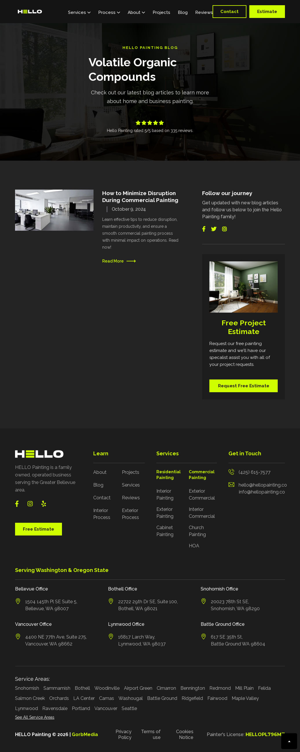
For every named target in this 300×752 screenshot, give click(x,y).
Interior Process (101, 514)
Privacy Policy (123, 734)
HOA (194, 546)
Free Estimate (38, 529)
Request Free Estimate (243, 385)
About (100, 472)
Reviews (204, 12)
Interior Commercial (202, 513)
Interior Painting (164, 494)
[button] (79, 11)
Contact (229, 11)
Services (131, 485)
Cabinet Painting (164, 531)
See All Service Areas (34, 717)
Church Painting (197, 531)
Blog (183, 12)
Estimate (267, 11)
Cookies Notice (184, 734)
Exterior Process (130, 514)
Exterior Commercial (202, 494)
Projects (161, 12)
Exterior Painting (164, 513)
